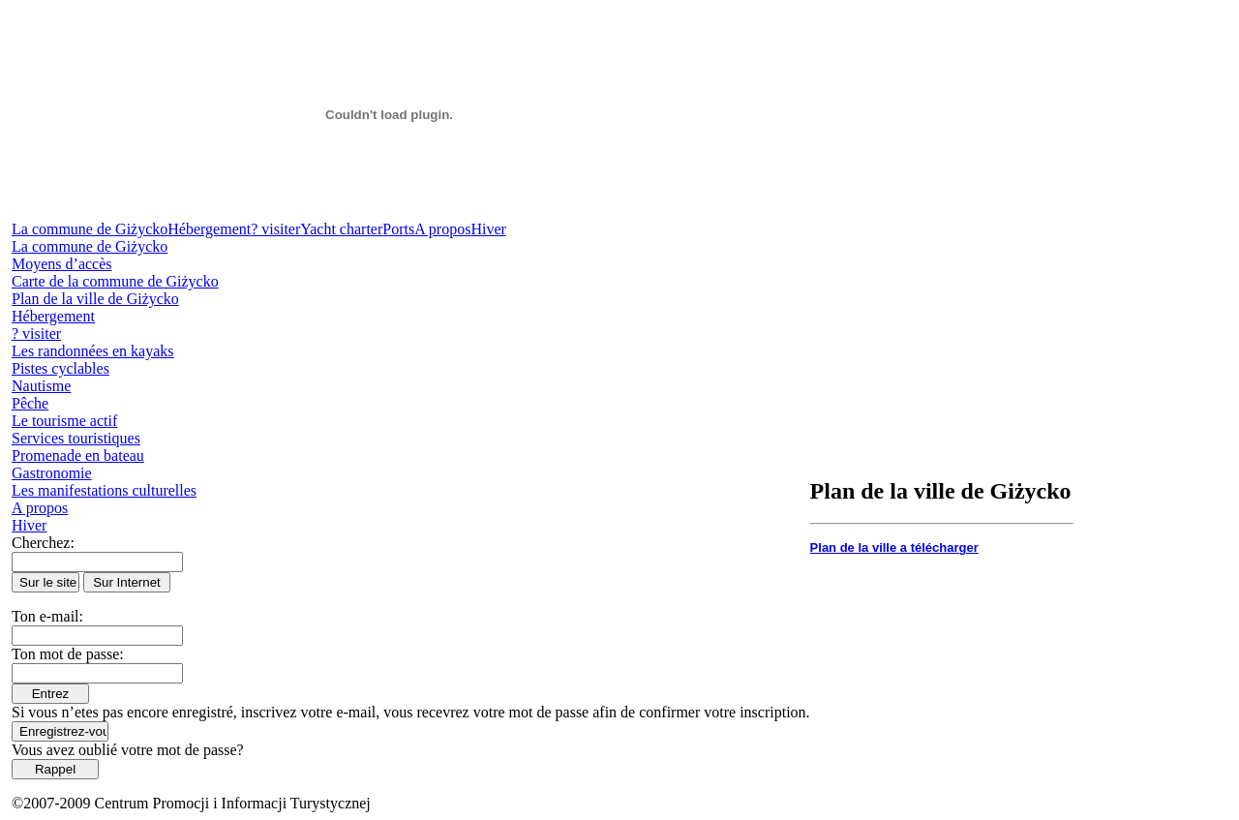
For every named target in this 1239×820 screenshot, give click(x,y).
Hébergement (209, 229)
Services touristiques (76, 438)
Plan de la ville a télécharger (894, 547)
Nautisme (41, 386)
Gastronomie (52, 473)
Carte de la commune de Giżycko (115, 281)
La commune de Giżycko (89, 229)
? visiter (275, 229)
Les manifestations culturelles (104, 490)
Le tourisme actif (64, 420)
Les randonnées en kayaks (93, 351)
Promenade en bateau (78, 455)
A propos (442, 229)
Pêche (30, 403)
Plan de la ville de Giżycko (95, 298)
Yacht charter (341, 229)
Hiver (487, 229)
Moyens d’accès (62, 264)
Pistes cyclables (60, 368)
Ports (398, 229)
